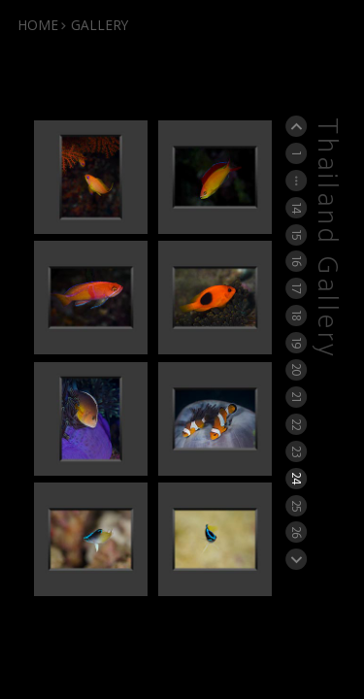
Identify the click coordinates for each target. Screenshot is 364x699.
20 (296, 369)
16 (296, 261)
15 (296, 234)
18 (296, 315)
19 (296, 343)
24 (296, 478)
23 (296, 450)
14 (296, 207)
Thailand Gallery (326, 238)
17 (296, 288)
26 (296, 532)
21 (296, 396)
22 (296, 424)
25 (296, 505)
